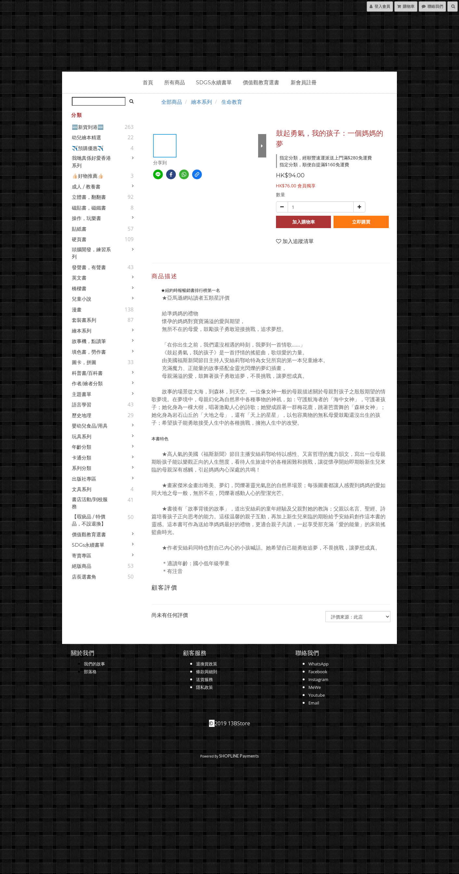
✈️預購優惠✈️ (88, 148)
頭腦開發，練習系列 (91, 253)
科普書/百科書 (87, 373)
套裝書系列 (84, 320)
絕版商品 (81, 566)
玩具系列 (81, 436)
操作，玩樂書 (86, 218)
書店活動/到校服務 (90, 503)
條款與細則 (206, 671)
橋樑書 (79, 288)
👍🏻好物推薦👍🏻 (88, 176)
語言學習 (81, 405)
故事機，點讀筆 (89, 341)
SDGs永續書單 (214, 82)
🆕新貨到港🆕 (88, 127)
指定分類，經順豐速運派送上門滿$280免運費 (326, 158)
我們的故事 (94, 663)
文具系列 (81, 489)
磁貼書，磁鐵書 (89, 208)
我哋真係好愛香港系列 (91, 162)
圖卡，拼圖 (84, 362)
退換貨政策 (206, 663)
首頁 (148, 82)
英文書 (79, 278)
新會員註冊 (304, 82)
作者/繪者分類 (87, 383)
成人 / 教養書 (86, 187)
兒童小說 (81, 299)
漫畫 (77, 310)
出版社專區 (84, 479)
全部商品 (171, 101)
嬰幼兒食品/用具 (90, 426)
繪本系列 (81, 331)
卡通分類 (81, 458)
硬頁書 (79, 239)
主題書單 (81, 394)
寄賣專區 (81, 556)
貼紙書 (79, 229)
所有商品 (174, 82)
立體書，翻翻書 (89, 197)
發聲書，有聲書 (89, 267)
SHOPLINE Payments (239, 755)
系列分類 (81, 468)
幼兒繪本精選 (86, 137)
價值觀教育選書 (261, 82)
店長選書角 (84, 577)
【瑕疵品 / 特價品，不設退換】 (89, 520)
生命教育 (231, 101)
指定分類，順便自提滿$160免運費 (314, 164)
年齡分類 (81, 447)
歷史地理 (81, 415)
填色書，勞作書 (89, 352)
